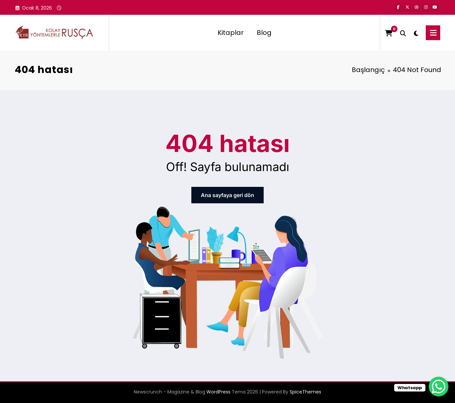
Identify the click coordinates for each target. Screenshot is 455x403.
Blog (264, 32)
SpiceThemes (305, 392)
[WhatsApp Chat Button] (438, 386)
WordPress (218, 392)
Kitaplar (231, 32)
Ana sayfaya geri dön (227, 195)
